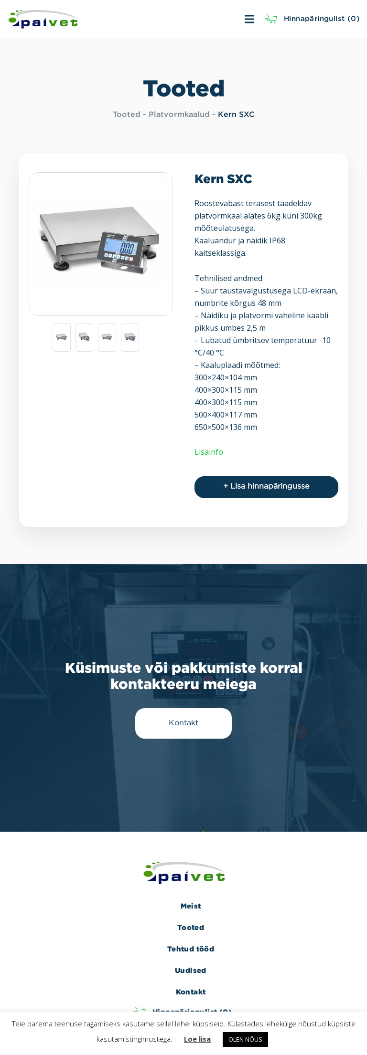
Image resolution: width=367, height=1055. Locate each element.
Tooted (126, 114)
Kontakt (191, 992)
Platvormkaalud (179, 114)
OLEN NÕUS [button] (245, 1039)
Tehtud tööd (190, 949)
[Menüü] (200, 19)
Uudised (190, 970)
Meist (191, 906)
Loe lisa (197, 1039)
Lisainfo (208, 452)
